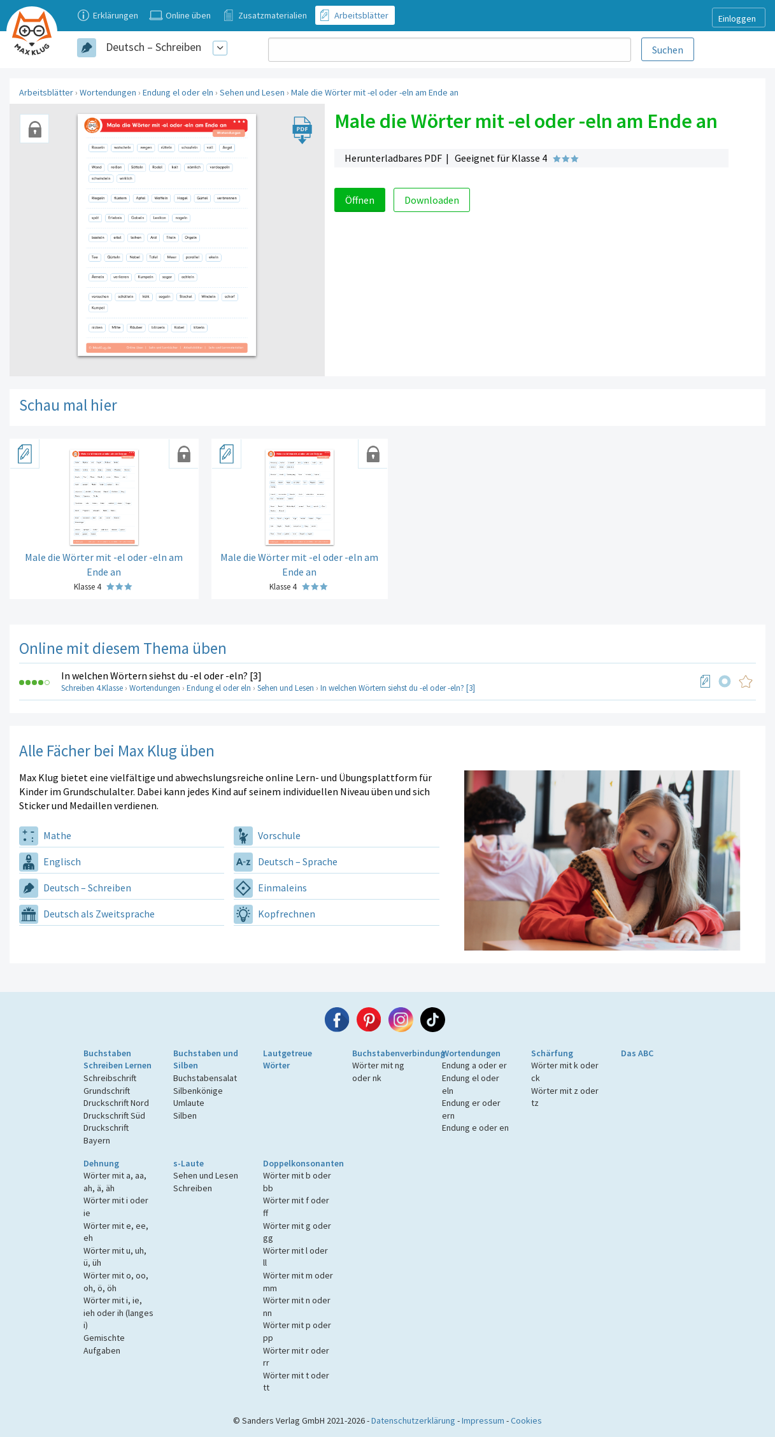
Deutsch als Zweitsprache (87, 913)
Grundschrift (106, 1090)
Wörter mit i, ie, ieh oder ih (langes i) (118, 1312)
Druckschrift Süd (114, 1115)
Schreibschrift (109, 1078)
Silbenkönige (198, 1090)
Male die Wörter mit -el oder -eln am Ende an (375, 92)
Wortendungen (108, 92)
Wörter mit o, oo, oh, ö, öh (115, 1282)
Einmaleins (270, 887)
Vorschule (267, 835)
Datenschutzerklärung (413, 1420)
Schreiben (192, 1188)
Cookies (526, 1420)
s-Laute (188, 1163)
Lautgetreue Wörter (287, 1059)
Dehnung (101, 1163)
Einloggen (737, 18)
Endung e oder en (475, 1127)
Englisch (50, 861)
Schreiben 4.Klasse (92, 688)
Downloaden (431, 200)
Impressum (483, 1420)
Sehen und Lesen (252, 92)
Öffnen (359, 200)
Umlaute (188, 1102)
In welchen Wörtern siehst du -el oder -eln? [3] (161, 675)
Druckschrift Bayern (106, 1134)
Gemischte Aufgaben (104, 1344)
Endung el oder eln (178, 92)
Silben (185, 1115)
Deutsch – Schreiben (153, 46)
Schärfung (552, 1053)
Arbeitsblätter (46, 92)
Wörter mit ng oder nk (378, 1071)
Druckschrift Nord (116, 1102)
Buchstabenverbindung (398, 1053)
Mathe (45, 835)
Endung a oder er (474, 1065)
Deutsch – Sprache (286, 861)
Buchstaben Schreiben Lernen (117, 1059)
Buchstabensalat (205, 1078)
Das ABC (637, 1053)
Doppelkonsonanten (303, 1163)
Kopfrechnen (274, 913)
